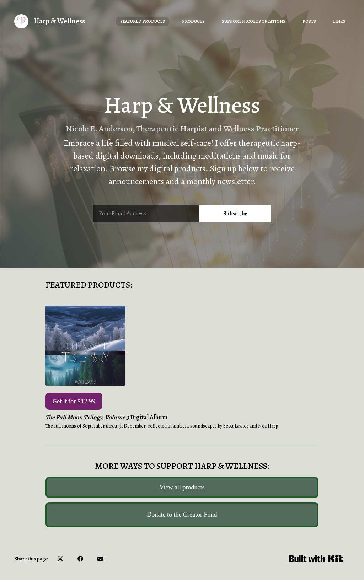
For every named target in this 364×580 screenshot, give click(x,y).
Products (193, 21)
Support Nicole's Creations (253, 21)
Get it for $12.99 (74, 401)
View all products (182, 487)
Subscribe (235, 214)
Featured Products (142, 21)
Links (339, 21)
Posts (309, 21)
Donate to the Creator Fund (182, 514)
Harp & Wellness (59, 21)
